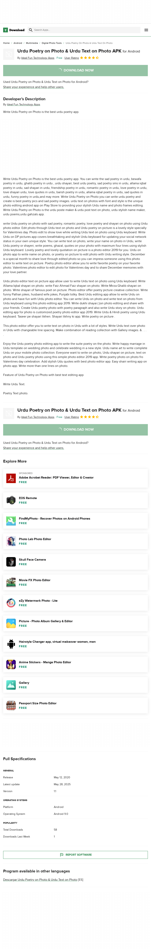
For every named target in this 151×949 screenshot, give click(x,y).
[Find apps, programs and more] (84, 30)
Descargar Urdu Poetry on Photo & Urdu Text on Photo (40, 880)
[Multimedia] (32, 43)
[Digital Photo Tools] (52, 43)
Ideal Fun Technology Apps (23, 104)
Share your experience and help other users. (33, 87)
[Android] (18, 43)
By (35, 58)
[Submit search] (31, 30)
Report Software (75, 855)
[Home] (6, 43)
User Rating (81, 58)
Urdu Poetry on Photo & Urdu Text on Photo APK (78, 51)
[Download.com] (13, 30)
